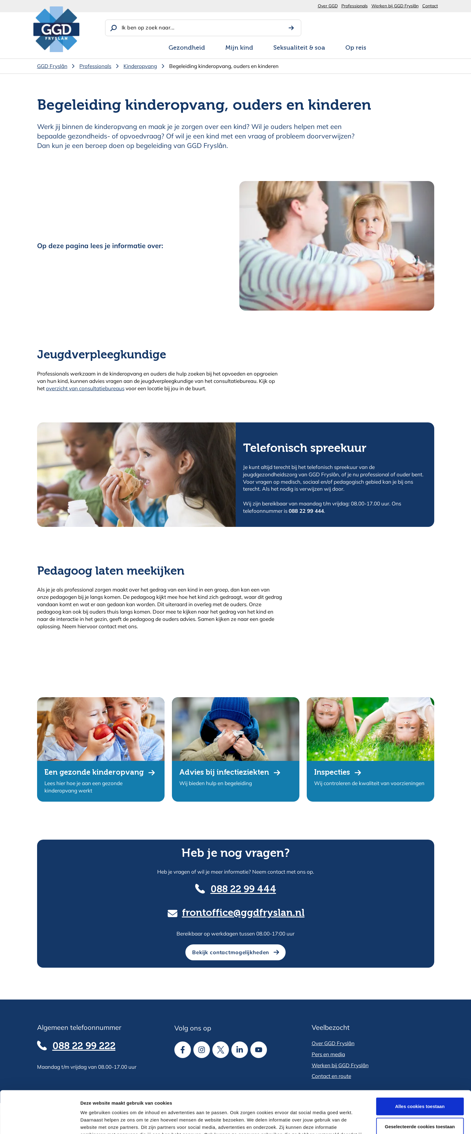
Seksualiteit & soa (299, 48)
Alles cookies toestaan (420, 1066)
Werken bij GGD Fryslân (395, 6)
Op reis (355, 48)
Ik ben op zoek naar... (148, 27)
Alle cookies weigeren (420, 1106)
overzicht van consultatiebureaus (85, 388)
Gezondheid (187, 48)
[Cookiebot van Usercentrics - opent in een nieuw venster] (39, 1122)
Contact (430, 6)
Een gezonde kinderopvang (94, 772)
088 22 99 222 (84, 1046)
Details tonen (331, 1122)
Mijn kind (239, 48)
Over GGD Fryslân (333, 1043)
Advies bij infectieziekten (224, 772)
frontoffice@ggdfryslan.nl (243, 913)
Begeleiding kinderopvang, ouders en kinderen (224, 66)
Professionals (354, 6)
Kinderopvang (140, 66)
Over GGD (328, 6)
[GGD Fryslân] (56, 29)
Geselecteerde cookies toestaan (420, 1086)
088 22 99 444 (243, 889)
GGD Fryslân (52, 66)
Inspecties (332, 772)
